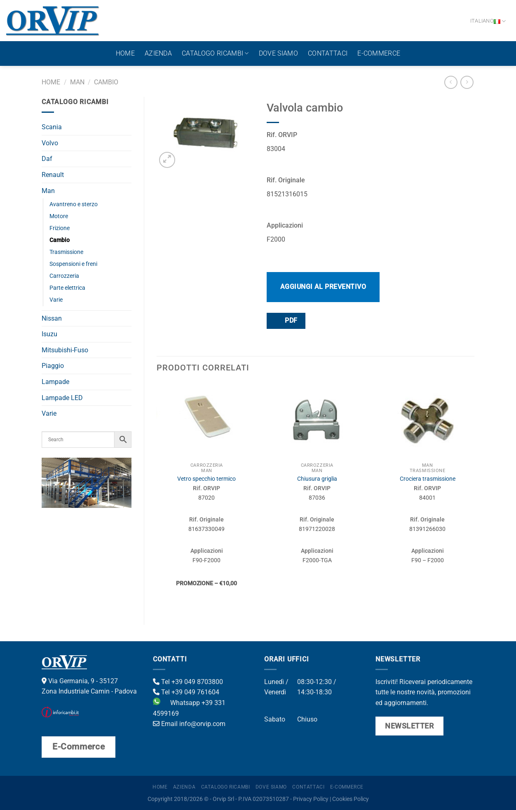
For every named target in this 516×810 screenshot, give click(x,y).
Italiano (488, 21)
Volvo (50, 143)
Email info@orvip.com (189, 724)
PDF (286, 320)
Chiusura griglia (317, 478)
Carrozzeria (64, 275)
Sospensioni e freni (73, 264)
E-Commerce (378, 53)
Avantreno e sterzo (73, 204)
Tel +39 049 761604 (186, 692)
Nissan (52, 318)
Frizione (59, 228)
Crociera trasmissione (427, 478)
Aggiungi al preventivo (323, 287)
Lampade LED (62, 398)
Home (125, 53)
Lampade (55, 382)
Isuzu (49, 334)
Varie (56, 299)
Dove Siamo (278, 53)
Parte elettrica (67, 287)
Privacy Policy (310, 799)
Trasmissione (66, 252)
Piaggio (53, 366)
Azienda (158, 53)
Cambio (106, 82)
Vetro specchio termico (206, 478)
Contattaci (327, 53)
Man (77, 82)
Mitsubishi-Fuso (65, 350)
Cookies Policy (350, 799)
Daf (47, 159)
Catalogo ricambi (215, 53)
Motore (58, 216)
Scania (52, 127)
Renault (53, 175)
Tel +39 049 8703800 (188, 682)
